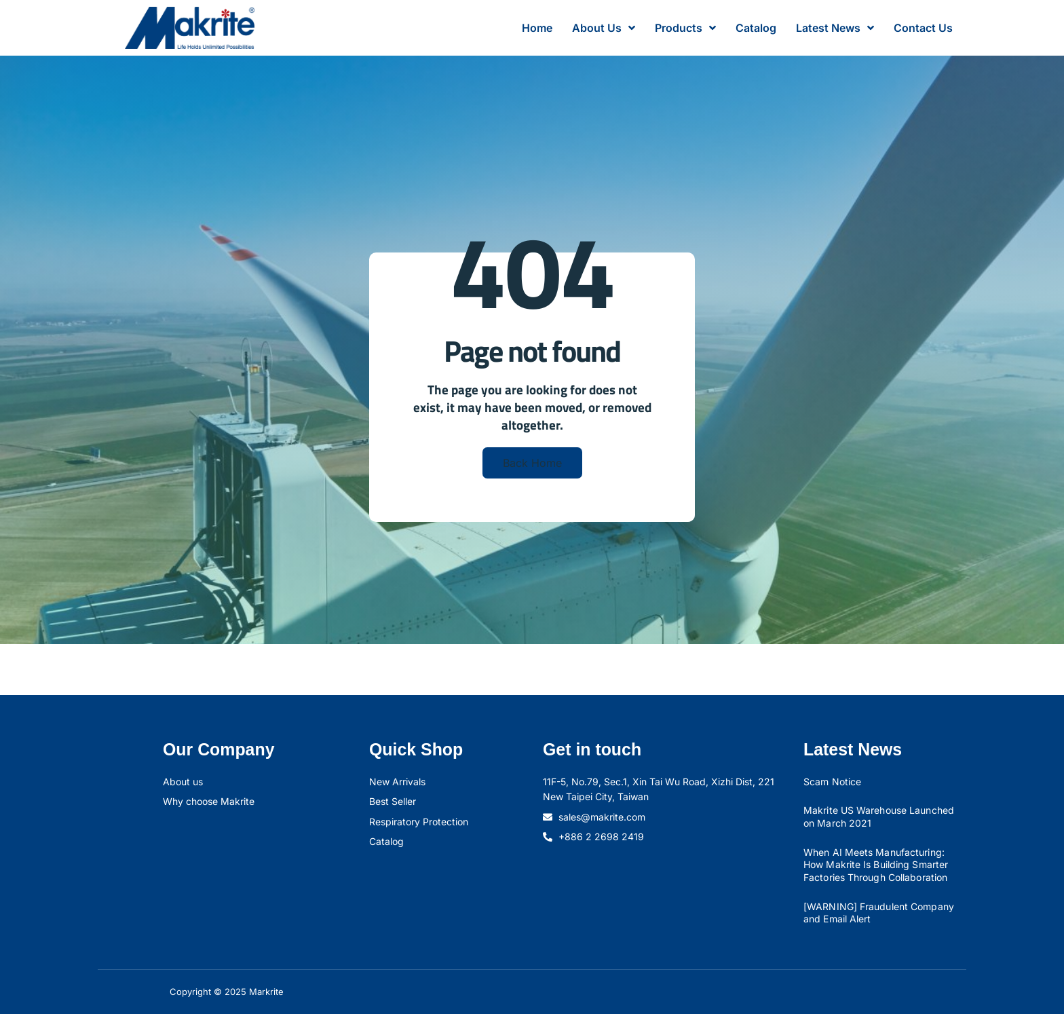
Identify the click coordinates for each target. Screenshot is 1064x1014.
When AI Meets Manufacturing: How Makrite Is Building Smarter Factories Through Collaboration (875, 864)
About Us (603, 28)
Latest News (835, 28)
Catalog (756, 28)
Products (685, 28)
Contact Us (923, 28)
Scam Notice (832, 781)
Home (537, 28)
